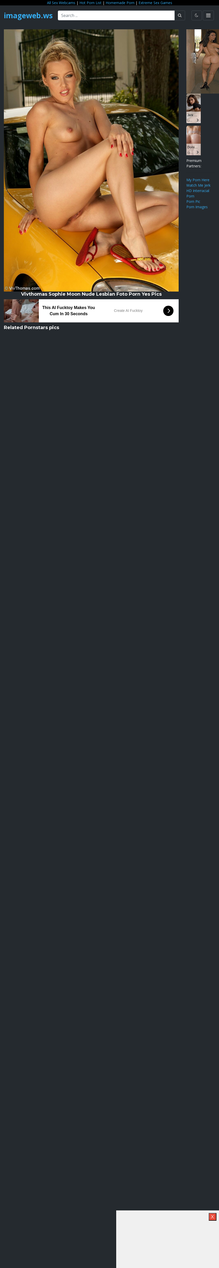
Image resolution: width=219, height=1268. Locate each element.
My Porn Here (197, 179)
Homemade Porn (120, 2)
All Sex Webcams (61, 2)
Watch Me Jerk (198, 185)
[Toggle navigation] (208, 15)
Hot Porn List (90, 2)
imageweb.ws (28, 15)
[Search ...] (116, 15)
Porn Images (197, 206)
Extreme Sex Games (155, 2)
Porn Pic (193, 201)
